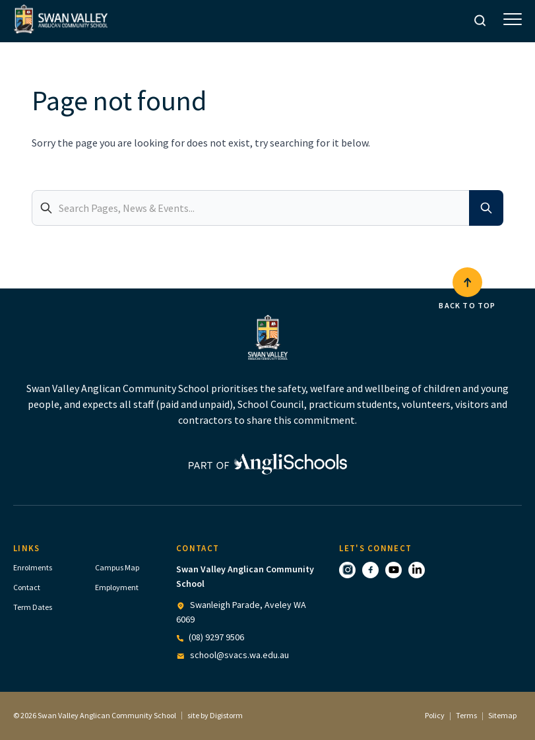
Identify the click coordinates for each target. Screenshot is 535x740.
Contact (26, 587)
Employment (117, 587)
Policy (435, 715)
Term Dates (32, 607)
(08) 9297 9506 (216, 637)
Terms (466, 715)
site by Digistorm (215, 715)
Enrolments (32, 567)
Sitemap (502, 715)
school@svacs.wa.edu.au (239, 655)
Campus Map (117, 567)
